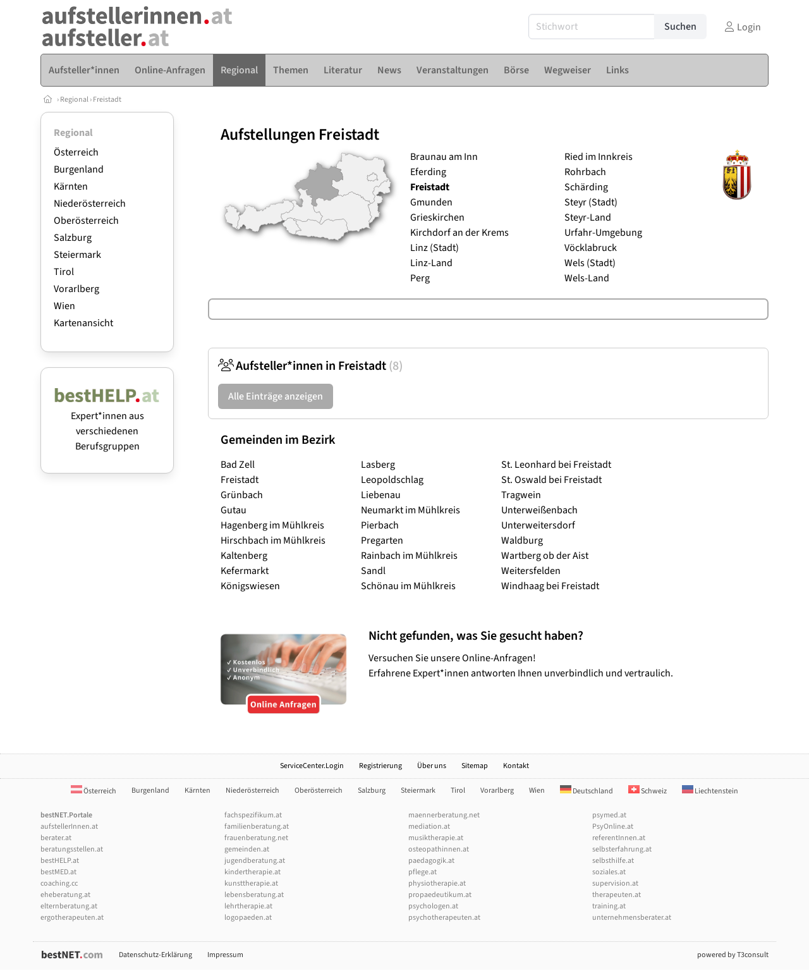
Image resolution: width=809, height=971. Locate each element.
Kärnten (71, 186)
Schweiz (647, 791)
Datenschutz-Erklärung (155, 955)
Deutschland (586, 791)
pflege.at (422, 872)
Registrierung (380, 765)
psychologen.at (433, 906)
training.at (609, 906)
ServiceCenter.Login (312, 765)
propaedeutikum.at (439, 894)
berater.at (55, 838)
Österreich (76, 152)
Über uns (431, 765)
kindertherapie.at (252, 872)
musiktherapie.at (435, 838)
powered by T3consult (733, 955)
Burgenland (79, 169)
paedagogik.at (431, 860)
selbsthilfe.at (613, 860)
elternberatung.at (68, 906)
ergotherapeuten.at (72, 917)
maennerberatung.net (444, 815)
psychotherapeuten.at (444, 917)
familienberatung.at (256, 826)
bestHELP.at (59, 860)
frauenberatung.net (256, 838)
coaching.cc (59, 883)
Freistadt (107, 99)
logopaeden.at (248, 917)
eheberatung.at (65, 894)
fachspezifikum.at (253, 815)
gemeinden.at (246, 849)
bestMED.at (58, 872)
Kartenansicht (83, 323)
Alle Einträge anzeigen (275, 396)
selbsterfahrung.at (622, 849)
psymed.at (609, 815)
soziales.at (609, 872)
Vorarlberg (76, 289)
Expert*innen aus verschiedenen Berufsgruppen (107, 423)
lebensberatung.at (254, 894)
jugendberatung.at (254, 860)
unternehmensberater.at (631, 917)
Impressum (225, 955)
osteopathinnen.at (438, 849)
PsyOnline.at (612, 826)
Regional (74, 99)
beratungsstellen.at (71, 849)
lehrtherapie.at (248, 906)
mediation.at (429, 826)
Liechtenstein (710, 791)
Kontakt (516, 765)
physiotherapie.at (437, 883)
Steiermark (77, 255)
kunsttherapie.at (251, 883)
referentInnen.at (618, 838)
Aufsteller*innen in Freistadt (310, 366)
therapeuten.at (616, 894)
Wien (64, 306)
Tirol (64, 272)
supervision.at (615, 883)
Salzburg (73, 238)
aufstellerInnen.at (69, 826)
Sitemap (474, 765)
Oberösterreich (86, 221)
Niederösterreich (90, 204)
